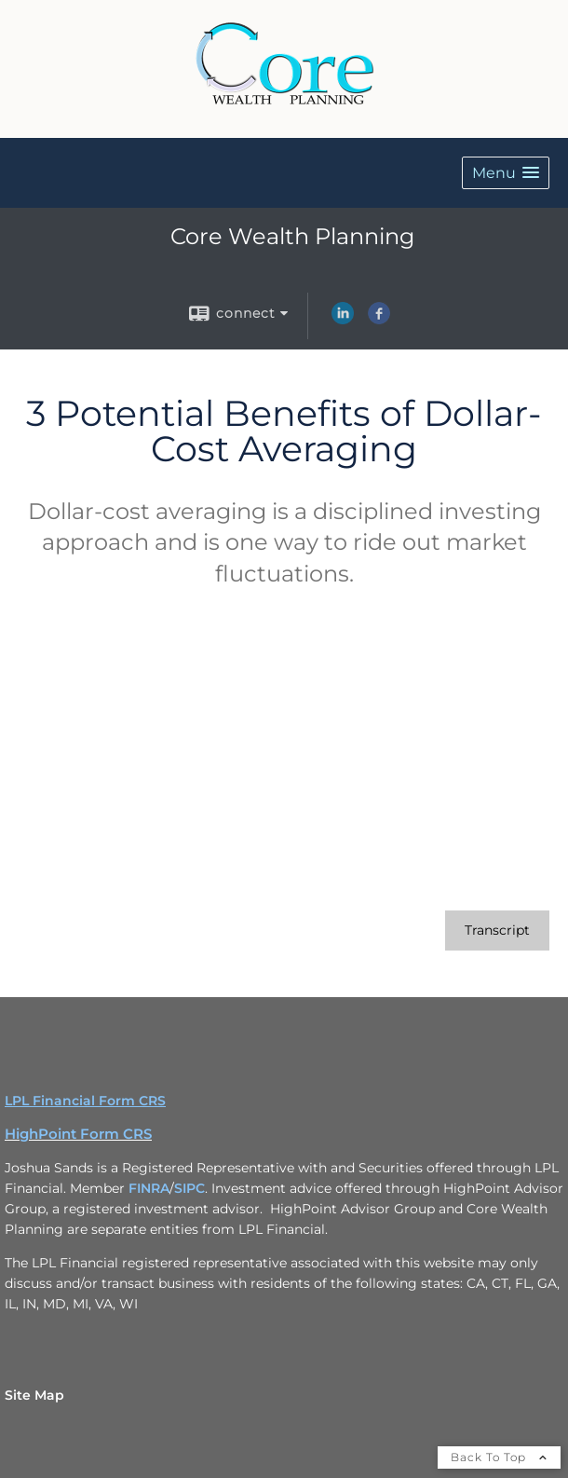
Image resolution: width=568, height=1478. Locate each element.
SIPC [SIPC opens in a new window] (189, 1188)
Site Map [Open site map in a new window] (34, 1395)
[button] (505, 173)
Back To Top (499, 1457)
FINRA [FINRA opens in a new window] (148, 1188)
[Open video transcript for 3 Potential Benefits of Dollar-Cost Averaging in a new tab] (497, 930)
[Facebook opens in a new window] (379, 319)
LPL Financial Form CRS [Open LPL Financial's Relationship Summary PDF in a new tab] (85, 1100)
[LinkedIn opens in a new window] (342, 319)
